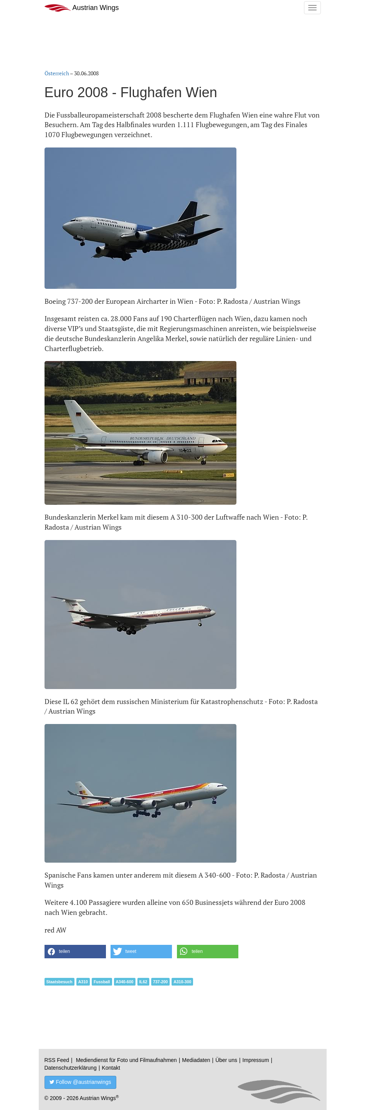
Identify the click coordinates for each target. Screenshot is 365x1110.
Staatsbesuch (59, 981)
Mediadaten (196, 1060)
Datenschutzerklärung (71, 1068)
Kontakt (111, 1068)
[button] (75, 951)
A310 (83, 981)
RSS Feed (57, 1060)
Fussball (102, 981)
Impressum (256, 1060)
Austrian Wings (82, 8)
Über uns (226, 1060)
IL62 (143, 981)
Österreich (57, 73)
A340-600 (125, 981)
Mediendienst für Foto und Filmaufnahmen (126, 1060)
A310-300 (182, 981)
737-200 (160, 981)
